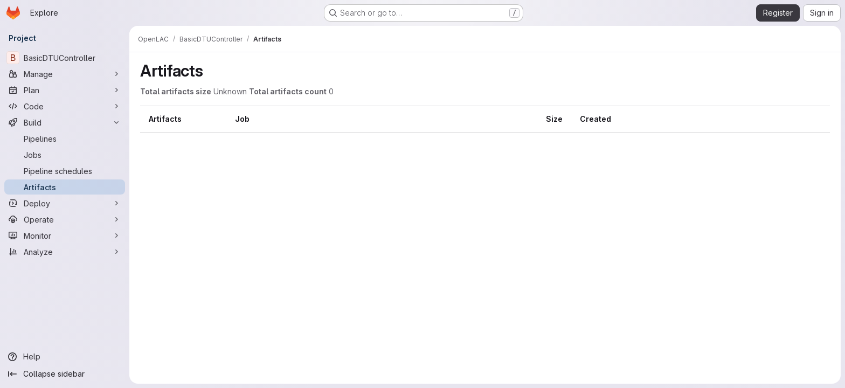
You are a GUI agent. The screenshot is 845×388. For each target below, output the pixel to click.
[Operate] (64, 219)
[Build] (64, 122)
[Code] (64, 106)
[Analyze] (64, 251)
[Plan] (64, 90)
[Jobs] (64, 154)
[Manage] (64, 73)
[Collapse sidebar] (64, 374)
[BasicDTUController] (64, 57)
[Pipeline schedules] (64, 170)
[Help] (64, 356)
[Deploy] (64, 203)
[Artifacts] (64, 187)
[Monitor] (64, 235)
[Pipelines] (64, 138)
